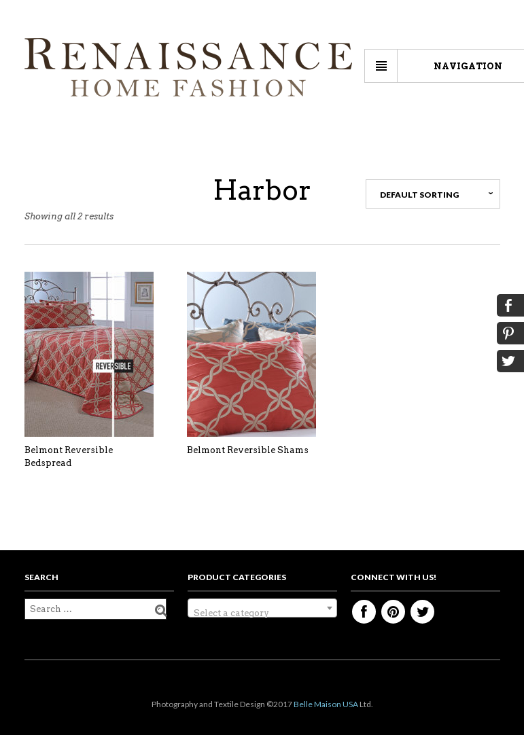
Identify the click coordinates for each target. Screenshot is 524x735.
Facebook (364, 611)
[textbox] (262, 613)
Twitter (422, 611)
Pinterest (393, 611)
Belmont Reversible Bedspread (68, 457)
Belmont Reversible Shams (248, 450)
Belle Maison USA (326, 704)
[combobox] (262, 607)
